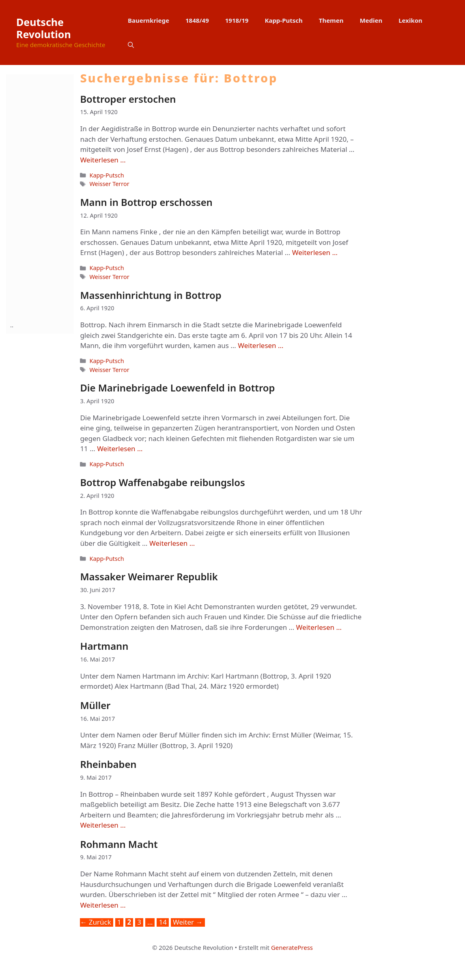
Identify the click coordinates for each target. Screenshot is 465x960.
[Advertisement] (42, 196)
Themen (331, 20)
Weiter (188, 922)
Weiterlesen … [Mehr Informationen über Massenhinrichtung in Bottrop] (260, 345)
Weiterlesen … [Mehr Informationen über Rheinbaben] (102, 825)
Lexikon (410, 20)
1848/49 (197, 20)
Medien (371, 20)
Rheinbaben (108, 764)
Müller (95, 705)
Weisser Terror (109, 184)
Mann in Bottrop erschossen (146, 202)
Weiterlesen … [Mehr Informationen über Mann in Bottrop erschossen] (315, 252)
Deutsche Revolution (43, 28)
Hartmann (104, 646)
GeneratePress (292, 947)
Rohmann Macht (118, 844)
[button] (131, 44)
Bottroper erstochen (128, 99)
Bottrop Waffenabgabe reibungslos (162, 482)
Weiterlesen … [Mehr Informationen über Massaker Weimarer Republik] (319, 627)
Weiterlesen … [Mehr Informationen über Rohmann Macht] (102, 905)
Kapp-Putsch (283, 20)
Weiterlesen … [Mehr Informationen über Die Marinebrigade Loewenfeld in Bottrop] (119, 448)
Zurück (95, 922)
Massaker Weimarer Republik (148, 576)
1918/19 (237, 20)
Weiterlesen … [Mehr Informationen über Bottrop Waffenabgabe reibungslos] (172, 543)
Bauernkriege (148, 20)
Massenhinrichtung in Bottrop (150, 295)
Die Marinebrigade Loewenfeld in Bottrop (177, 387)
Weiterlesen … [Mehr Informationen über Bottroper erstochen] (102, 159)
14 (163, 922)
